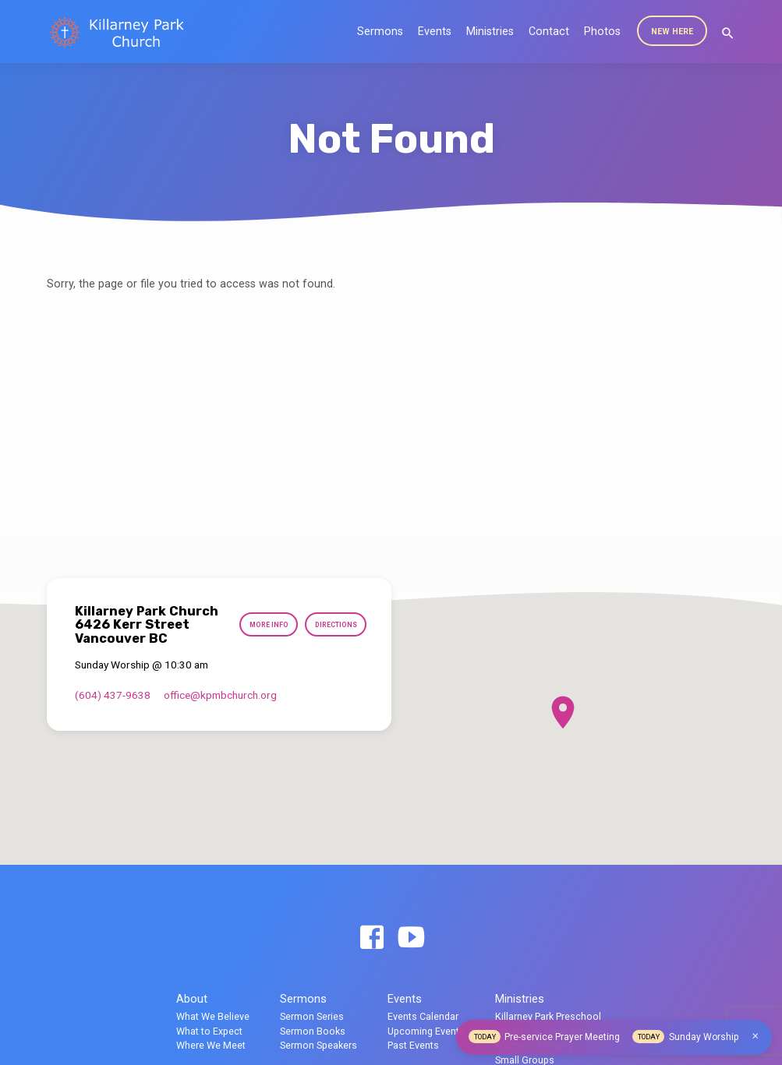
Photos (602, 31)
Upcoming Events (426, 1031)
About (191, 999)
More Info (336, 616)
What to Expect (209, 1031)
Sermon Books (312, 1031)
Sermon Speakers (318, 1045)
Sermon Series (312, 1016)
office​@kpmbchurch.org (220, 707)
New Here (672, 31)
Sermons (380, 31)
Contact (549, 31)
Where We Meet (211, 1045)
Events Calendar (422, 1016)
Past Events (413, 1045)
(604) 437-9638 (112, 707)
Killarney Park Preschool (548, 1016)
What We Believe (212, 1016)
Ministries (490, 31)
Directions (333, 646)
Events (434, 31)
